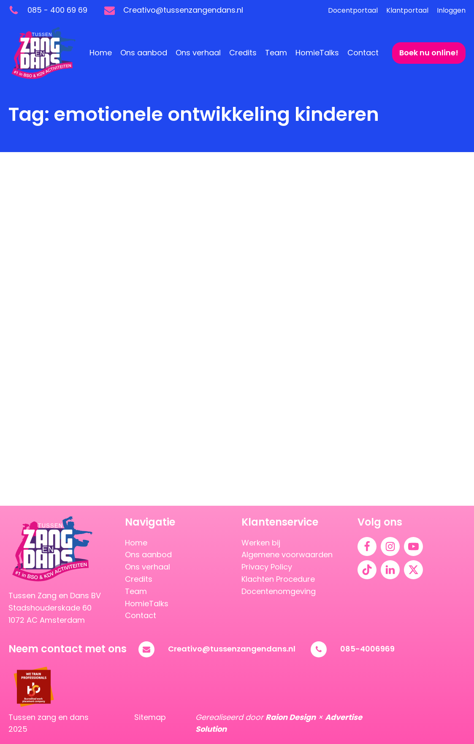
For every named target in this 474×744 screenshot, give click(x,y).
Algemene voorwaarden (287, 554)
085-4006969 (367, 648)
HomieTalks (317, 52)
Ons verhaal (198, 52)
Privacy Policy (266, 566)
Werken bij (260, 542)
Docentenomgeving (278, 591)
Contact (363, 52)
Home (100, 52)
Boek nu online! (428, 52)
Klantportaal (407, 10)
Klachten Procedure (278, 579)
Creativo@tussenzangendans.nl (231, 648)
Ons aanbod (143, 52)
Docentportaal (353, 10)
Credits (243, 52)
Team (276, 52)
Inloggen (451, 10)
